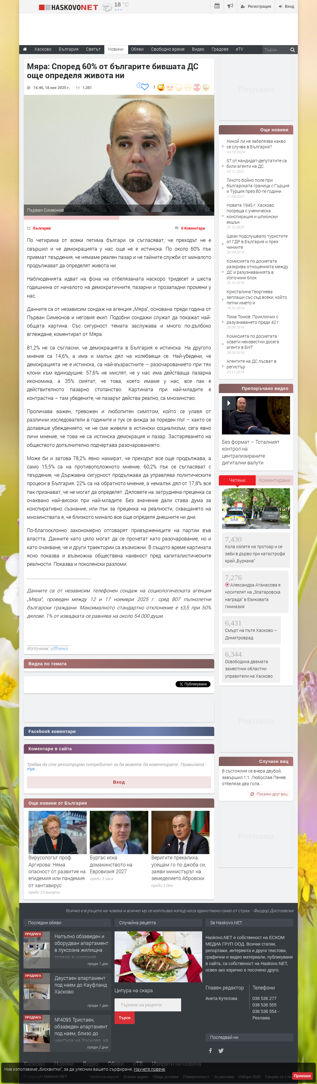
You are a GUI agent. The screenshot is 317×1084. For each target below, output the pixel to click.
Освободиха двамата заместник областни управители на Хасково (249, 668)
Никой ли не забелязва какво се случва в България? (256, 144)
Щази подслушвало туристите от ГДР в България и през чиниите (257, 241)
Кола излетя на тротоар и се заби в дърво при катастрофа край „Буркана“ (255, 554)
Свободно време (168, 49)
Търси (124, 1018)
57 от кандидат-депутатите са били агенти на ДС (257, 163)
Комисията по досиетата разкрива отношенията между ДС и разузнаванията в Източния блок (257, 269)
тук (31, 768)
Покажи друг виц (268, 793)
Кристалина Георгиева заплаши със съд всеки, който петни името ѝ (257, 297)
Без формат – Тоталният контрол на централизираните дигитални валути (251, 452)
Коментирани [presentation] (274, 480)
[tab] (237, 482)
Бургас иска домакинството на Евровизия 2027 (111, 864)
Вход (119, 782)
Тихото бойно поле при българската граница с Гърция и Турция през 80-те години (258, 185)
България (42, 228)
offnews (59, 648)
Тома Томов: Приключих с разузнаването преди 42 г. (253, 319)
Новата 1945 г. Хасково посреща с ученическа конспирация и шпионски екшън (252, 213)
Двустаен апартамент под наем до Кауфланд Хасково (80, 985)
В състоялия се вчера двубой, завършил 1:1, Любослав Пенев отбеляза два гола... (254, 777)
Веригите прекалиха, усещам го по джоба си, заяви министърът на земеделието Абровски (178, 867)
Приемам (302, 1076)
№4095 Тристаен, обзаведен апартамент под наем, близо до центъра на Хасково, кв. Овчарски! (82, 1033)
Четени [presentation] (237, 480)
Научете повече (149, 1069)
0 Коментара (193, 228)
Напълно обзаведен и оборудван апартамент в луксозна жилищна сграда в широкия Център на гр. (81, 950)
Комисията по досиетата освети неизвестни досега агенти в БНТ (253, 341)
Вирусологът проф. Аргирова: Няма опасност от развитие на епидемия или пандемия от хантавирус (57, 871)
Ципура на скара (134, 990)
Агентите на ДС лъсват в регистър (251, 364)
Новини (116, 49)
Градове (220, 49)
